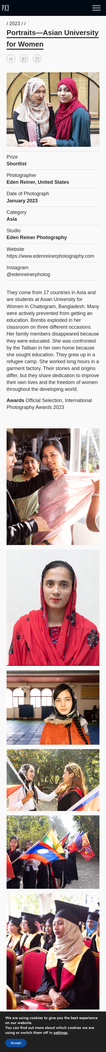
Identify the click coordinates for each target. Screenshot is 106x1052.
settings (62, 1033)
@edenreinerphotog (28, 274)
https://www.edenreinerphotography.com (50, 256)
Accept (16, 1043)
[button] (11, 58)
